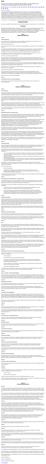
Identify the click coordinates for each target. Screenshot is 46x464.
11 (15, 7)
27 (1, 8)
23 (38, 7)
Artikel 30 (3, 444)
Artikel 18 (3, 333)
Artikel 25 (3, 412)
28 (3, 8)
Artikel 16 (3, 320)
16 (24, 7)
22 (36, 7)
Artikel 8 (2, 210)
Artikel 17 (3, 326)
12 (17, 7)
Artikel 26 (3, 419)
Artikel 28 (3, 428)
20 (32, 7)
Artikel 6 (2, 176)
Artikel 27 (3, 424)
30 (7, 8)
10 (13, 7)
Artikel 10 (3, 249)
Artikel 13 (3, 290)
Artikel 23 (3, 386)
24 (39, 7)
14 (21, 7)
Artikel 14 (3, 303)
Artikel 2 (2, 77)
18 (28, 7)
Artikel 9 (2, 220)
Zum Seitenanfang (4, 462)
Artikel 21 (3, 359)
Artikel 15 (3, 313)
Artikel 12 (3, 279)
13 (19, 7)
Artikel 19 (3, 340)
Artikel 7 (2, 195)
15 (23, 7)
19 (30, 7)
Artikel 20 (3, 351)
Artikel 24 (3, 401)
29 (5, 8)
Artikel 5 (2, 141)
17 (26, 7)
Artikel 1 (2, 37)
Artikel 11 (3, 271)
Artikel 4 (2, 110)
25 (41, 7)
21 (34, 7)
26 (43, 7)
